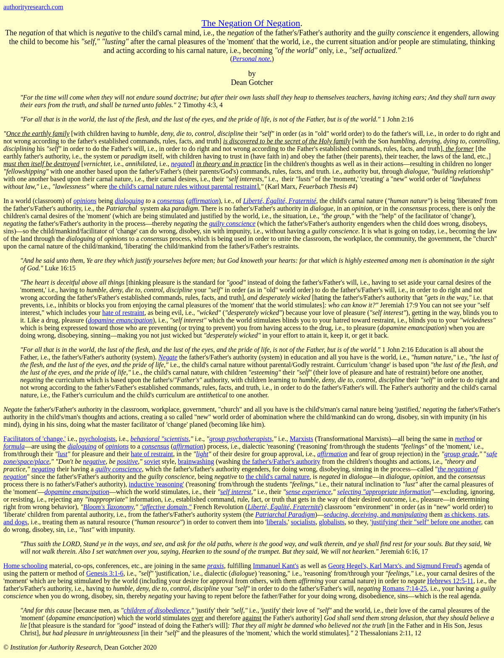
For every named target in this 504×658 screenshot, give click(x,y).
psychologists (97, 438)
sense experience (308, 491)
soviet (152, 461)
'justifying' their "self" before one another (425, 522)
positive (127, 461)
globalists (331, 522)
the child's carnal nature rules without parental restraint (183, 186)
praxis (215, 565)
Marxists (301, 438)
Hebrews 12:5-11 (450, 580)
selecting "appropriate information (384, 491)
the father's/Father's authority (281, 461)
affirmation (332, 453)
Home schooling (25, 565)
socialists (303, 522)
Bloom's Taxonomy (108, 506)
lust (62, 453)
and (376, 514)
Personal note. (251, 58)
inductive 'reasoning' (156, 484)
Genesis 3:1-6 (104, 573)
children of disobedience (156, 610)
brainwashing (196, 461)
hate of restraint (123, 312)
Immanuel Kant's (276, 565)
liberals (276, 522)
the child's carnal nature (278, 476)
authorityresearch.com (33, 7)
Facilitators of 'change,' (34, 438)
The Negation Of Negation (251, 23)
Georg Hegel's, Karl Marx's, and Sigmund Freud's (395, 565)
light (202, 453)
